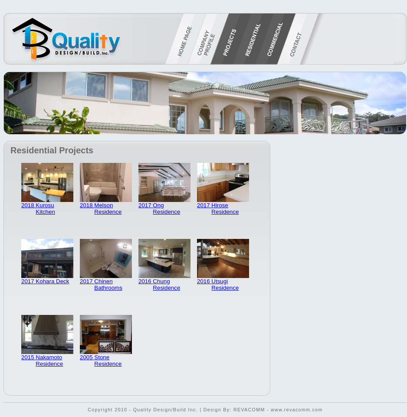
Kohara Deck (52, 281)
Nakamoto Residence (49, 360)
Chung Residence (166, 284)
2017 (145, 205)
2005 (87, 357)
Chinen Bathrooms (108, 284)
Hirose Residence (225, 208)
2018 (28, 205)
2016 (145, 281)
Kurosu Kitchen (45, 208)
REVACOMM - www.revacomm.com (278, 409)
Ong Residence (166, 208)
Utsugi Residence (225, 284)
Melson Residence (107, 208)
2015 (28, 357)
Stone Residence (107, 360)
